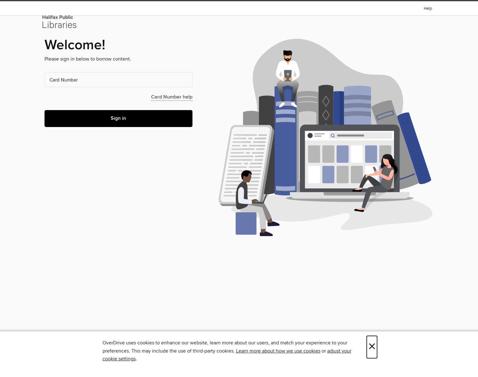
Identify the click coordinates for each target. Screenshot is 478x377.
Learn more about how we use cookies (278, 351)
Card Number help (171, 97)
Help (428, 8)
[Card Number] (118, 79)
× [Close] (372, 347)
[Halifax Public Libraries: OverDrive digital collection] (59, 21)
